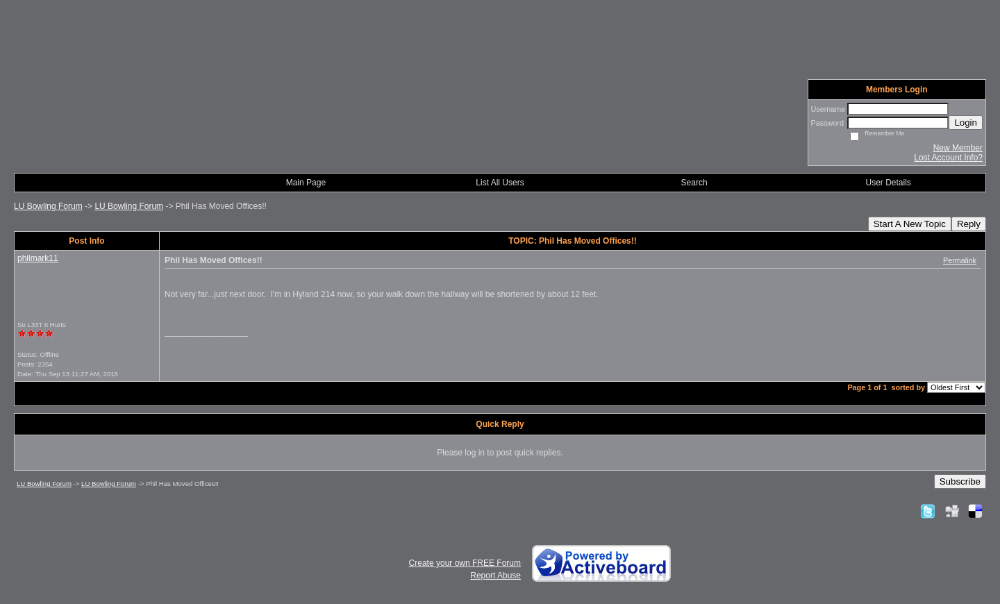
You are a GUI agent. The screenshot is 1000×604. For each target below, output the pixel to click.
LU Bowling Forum (48, 206)
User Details (888, 182)
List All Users (500, 182)
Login (965, 122)
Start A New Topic (910, 224)
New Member (958, 148)
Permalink (959, 260)
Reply (969, 224)
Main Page (306, 182)
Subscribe (960, 481)
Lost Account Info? (948, 157)
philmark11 (37, 258)
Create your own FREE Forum (465, 563)
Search (694, 182)
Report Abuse (495, 575)
